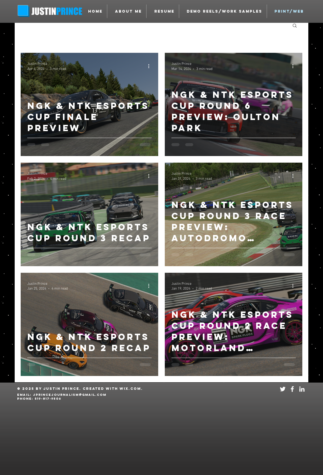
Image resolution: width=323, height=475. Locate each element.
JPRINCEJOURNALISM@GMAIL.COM (69, 395)
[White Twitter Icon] (282, 389)
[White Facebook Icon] (292, 389)
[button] (223, 11)
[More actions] (150, 66)
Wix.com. (131, 388)
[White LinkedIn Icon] (302, 389)
